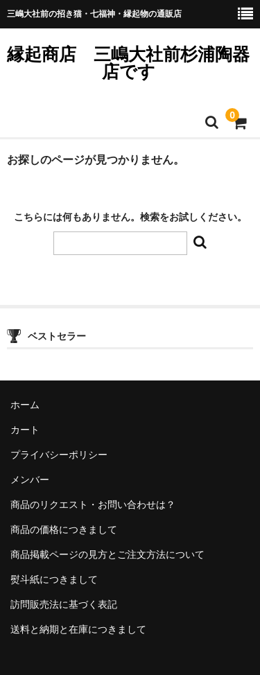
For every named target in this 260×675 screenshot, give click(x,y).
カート (25, 429)
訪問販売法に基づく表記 (63, 604)
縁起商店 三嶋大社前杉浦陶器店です (128, 62)
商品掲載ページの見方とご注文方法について (107, 554)
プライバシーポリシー (58, 454)
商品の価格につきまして (63, 529)
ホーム (25, 404)
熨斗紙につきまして (54, 579)
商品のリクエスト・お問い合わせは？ (92, 504)
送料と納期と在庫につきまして (78, 629)
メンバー (29, 479)
